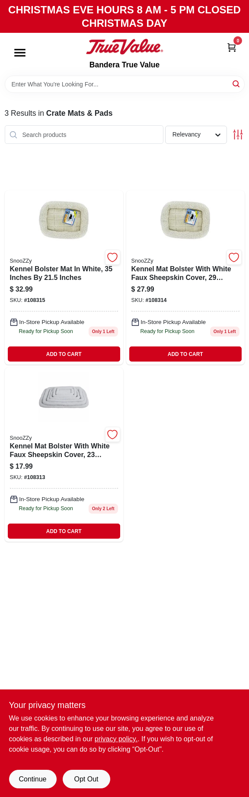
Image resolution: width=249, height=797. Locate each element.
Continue (32, 779)
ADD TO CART (64, 354)
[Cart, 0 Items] (231, 46)
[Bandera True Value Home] (124, 46)
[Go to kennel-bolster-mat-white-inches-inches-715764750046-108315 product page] (64, 278)
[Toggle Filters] (238, 135)
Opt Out (86, 779)
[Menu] (20, 53)
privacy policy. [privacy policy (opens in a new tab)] (116, 739)
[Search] (236, 83)
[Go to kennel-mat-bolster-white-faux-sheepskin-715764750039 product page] (185, 278)
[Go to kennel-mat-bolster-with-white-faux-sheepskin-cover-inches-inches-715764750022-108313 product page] (64, 455)
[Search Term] (125, 84)
